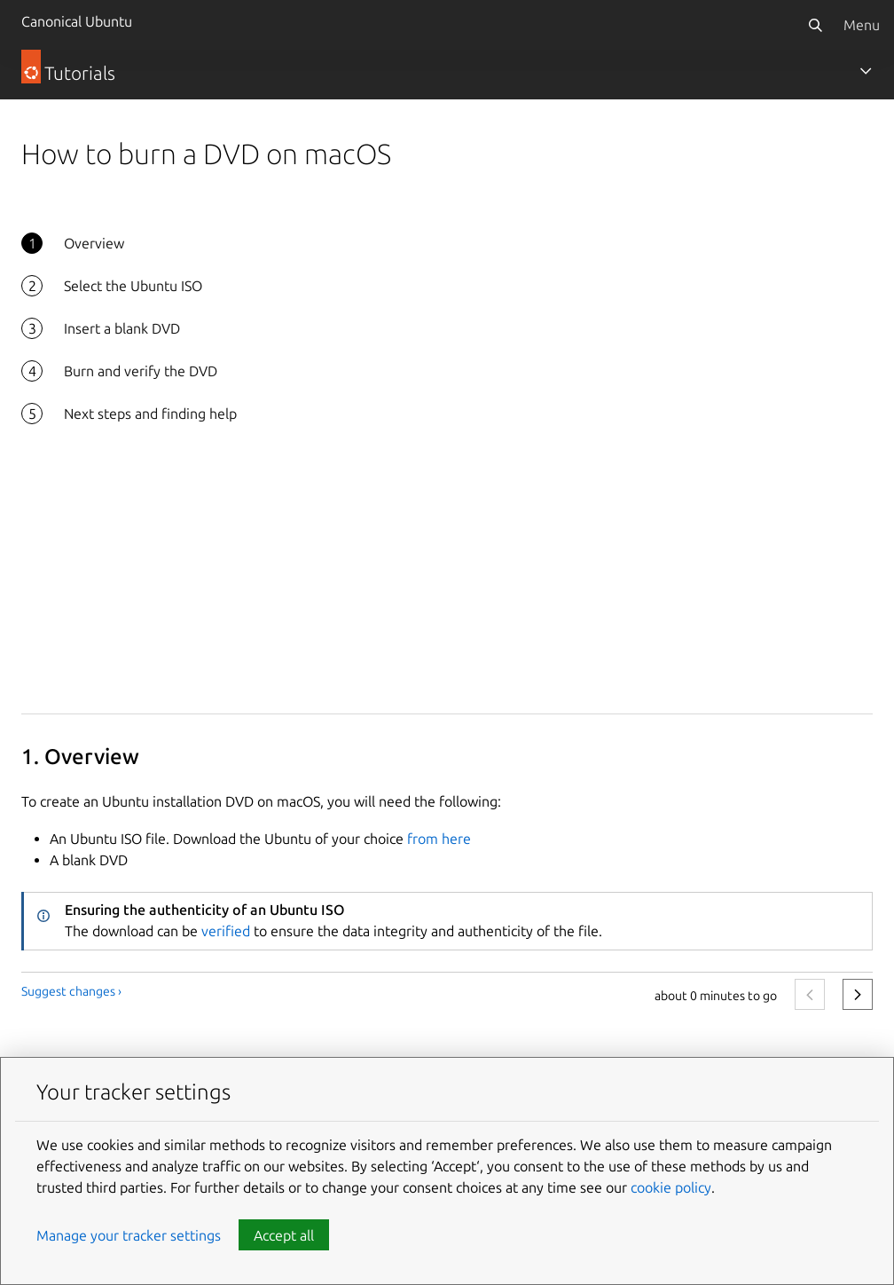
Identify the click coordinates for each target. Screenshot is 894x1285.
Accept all (284, 1235)
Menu (861, 25)
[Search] (815, 25)
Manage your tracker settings (128, 1235)
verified (225, 931)
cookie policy (671, 1187)
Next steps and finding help (150, 414)
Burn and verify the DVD (140, 371)
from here (439, 839)
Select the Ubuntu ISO (133, 286)
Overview (94, 243)
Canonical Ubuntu (76, 21)
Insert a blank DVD (122, 328)
